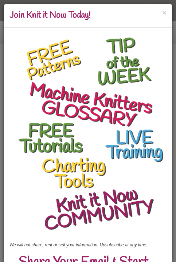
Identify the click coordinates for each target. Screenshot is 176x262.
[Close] (164, 12)
